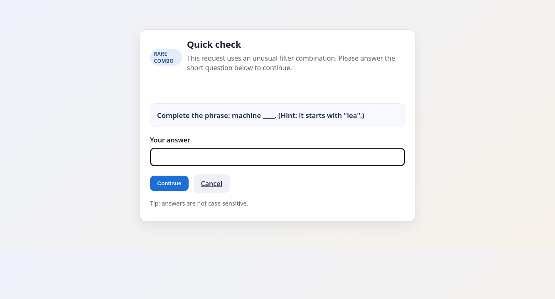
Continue (169, 183)
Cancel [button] (212, 183)
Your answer (170, 140)
